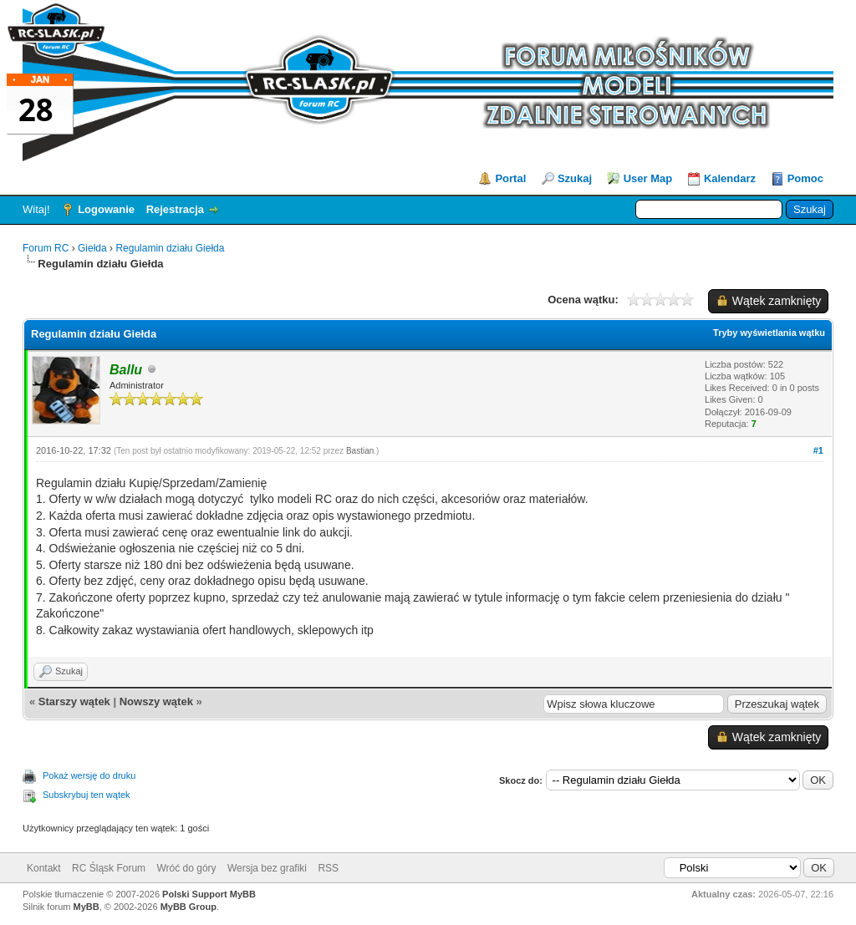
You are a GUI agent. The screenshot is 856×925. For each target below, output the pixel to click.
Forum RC (46, 248)
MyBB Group (188, 907)
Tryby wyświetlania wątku (769, 333)
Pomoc (805, 178)
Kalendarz (730, 178)
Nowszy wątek (156, 701)
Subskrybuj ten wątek (86, 795)
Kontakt (44, 868)
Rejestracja (175, 209)
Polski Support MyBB (209, 894)
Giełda (94, 248)
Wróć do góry (186, 868)
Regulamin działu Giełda (169, 248)
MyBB (86, 907)
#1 (818, 450)
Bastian (360, 450)
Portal (510, 178)
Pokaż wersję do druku (89, 775)
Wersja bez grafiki (267, 868)
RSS (328, 868)
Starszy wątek (74, 701)
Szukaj (575, 178)
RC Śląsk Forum (108, 868)
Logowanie (106, 209)
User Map (648, 178)
